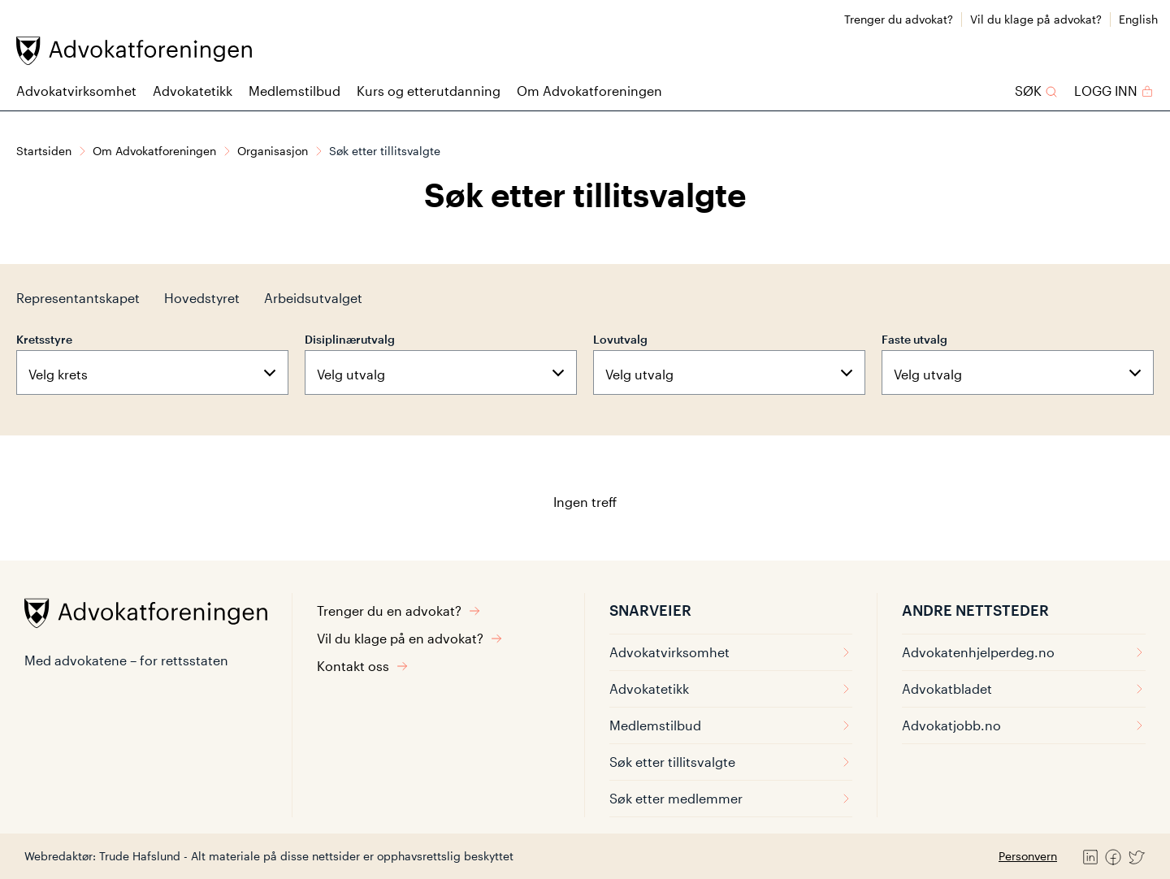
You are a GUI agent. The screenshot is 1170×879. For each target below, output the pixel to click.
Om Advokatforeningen (589, 90)
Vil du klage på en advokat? (410, 638)
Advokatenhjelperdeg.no (1024, 652)
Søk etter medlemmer (730, 798)
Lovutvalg (620, 339)
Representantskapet (78, 297)
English (1138, 19)
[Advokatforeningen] (134, 50)
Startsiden (44, 151)
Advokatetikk (192, 90)
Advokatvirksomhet (76, 90)
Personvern (1028, 856)
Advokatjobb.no (1024, 725)
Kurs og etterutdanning (428, 90)
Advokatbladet (1024, 688)
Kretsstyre (44, 339)
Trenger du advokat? (898, 19)
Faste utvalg (914, 339)
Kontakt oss (363, 665)
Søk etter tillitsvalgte (730, 761)
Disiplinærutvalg (350, 339)
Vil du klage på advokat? (1036, 19)
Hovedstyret (202, 297)
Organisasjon (272, 151)
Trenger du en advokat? (399, 610)
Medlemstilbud (294, 90)
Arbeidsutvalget (313, 297)
